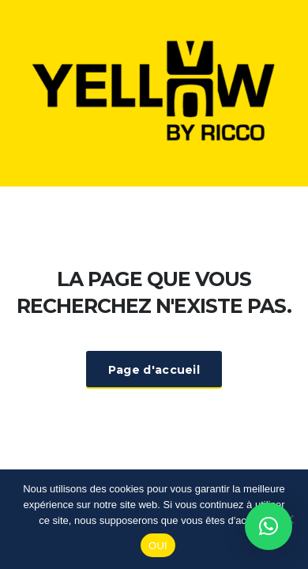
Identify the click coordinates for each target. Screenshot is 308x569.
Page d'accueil (154, 370)
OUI (157, 546)
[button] (268, 526)
